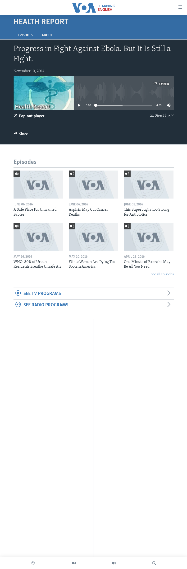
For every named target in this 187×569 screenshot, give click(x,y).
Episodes (25, 35)
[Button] (21, 135)
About (47, 35)
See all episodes (162, 274)
